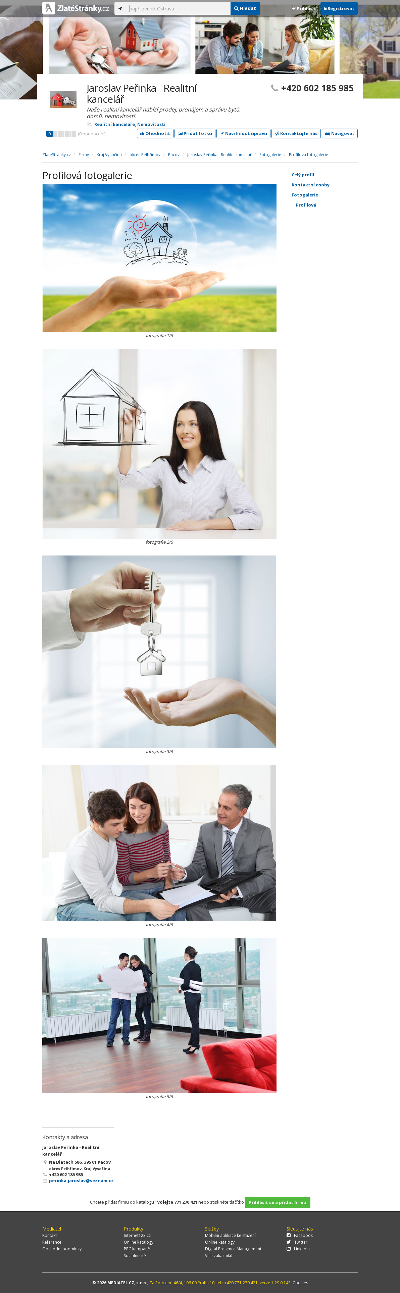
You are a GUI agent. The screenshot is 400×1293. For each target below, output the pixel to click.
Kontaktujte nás (296, 133)
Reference (51, 1242)
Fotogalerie (331, 195)
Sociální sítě (135, 1255)
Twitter (297, 1242)
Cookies (300, 1283)
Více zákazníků (218, 1255)
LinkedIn (298, 1249)
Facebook (300, 1235)
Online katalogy (138, 1242)
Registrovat (339, 8)
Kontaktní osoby (331, 185)
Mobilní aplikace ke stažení (230, 1235)
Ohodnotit (155, 133)
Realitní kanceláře (114, 124)
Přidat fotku (195, 133)
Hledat (245, 8)
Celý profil (303, 175)
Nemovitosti (151, 124)
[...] (178, 8)
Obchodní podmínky (62, 1249)
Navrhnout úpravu (243, 133)
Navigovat (339, 133)
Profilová (333, 205)
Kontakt (49, 1235)
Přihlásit (304, 8)
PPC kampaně (137, 1249)
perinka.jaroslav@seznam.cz (81, 1180)
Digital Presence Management (233, 1249)
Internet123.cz (137, 1235)
